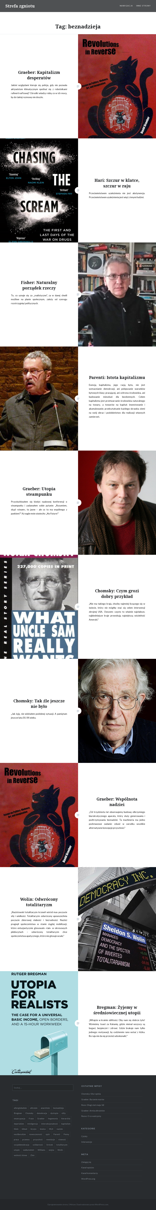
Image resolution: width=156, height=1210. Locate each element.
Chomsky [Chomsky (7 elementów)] (29, 1113)
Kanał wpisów (87, 1167)
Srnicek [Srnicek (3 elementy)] (49, 1144)
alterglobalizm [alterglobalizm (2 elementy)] (20, 1108)
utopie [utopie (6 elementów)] (17, 1150)
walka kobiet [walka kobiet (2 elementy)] (28, 1150)
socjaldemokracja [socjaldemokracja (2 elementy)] (21, 1144)
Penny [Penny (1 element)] (66, 1134)
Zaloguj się (86, 1162)
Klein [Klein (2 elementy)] (16, 1129)
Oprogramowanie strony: (57, 1204)
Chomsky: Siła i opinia (91, 1094)
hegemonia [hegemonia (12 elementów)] (53, 1118)
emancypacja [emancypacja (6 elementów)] (19, 1118)
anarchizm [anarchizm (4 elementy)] (45, 1108)
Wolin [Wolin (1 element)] (60, 1150)
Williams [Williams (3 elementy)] (41, 1150)
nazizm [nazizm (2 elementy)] (60, 1129)
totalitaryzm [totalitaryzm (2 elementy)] (61, 1144)
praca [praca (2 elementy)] (16, 1139)
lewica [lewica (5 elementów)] (43, 1129)
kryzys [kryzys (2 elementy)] (33, 1129)
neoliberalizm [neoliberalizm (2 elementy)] (20, 1134)
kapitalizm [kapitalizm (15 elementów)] (65, 1124)
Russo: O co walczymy (91, 1116)
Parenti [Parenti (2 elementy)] (56, 1134)
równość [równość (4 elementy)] (62, 1139)
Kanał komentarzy (89, 1173)
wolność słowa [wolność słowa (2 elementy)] (20, 1155)
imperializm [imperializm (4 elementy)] (19, 1124)
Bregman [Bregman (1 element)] (18, 1113)
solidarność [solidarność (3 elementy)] (38, 1144)
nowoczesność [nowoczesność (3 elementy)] (35, 1134)
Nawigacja (126, 6)
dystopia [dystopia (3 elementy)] (54, 1113)
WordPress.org (88, 1179)
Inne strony (143, 6)
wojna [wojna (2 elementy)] (51, 1150)
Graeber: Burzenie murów (92, 1099)
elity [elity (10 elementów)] (64, 1113)
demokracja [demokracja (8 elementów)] (42, 1113)
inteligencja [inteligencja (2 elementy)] (32, 1124)
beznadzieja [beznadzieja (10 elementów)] (58, 1108)
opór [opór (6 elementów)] (48, 1134)
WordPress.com (101, 1204)
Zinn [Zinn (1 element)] (32, 1155)
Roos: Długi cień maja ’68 (92, 1105)
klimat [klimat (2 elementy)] (24, 1129)
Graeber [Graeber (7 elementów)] (41, 1118)
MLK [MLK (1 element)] (51, 1129)
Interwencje (86, 1142)
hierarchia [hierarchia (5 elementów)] (65, 1118)
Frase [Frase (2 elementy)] (31, 1118)
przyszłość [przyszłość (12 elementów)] (38, 1139)
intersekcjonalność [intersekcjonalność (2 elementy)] (49, 1124)
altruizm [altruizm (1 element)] (33, 1108)
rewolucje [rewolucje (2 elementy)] (50, 1139)
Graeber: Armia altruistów (93, 1110)
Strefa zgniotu (20, 6)
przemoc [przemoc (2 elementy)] (26, 1139)
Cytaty (84, 1136)
